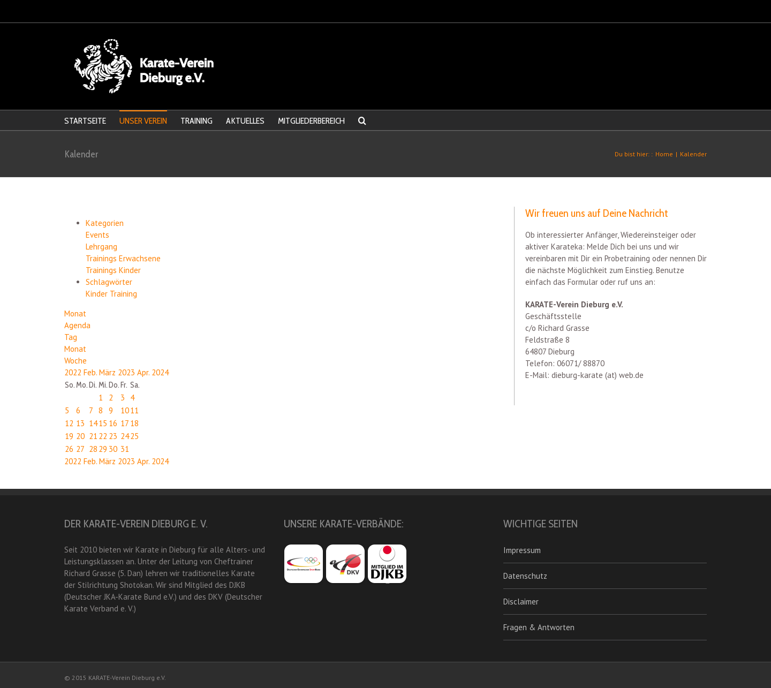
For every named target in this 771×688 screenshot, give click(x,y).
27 (80, 449)
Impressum (522, 550)
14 (93, 423)
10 (124, 410)
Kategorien (105, 223)
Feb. (91, 372)
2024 (160, 372)
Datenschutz (525, 576)
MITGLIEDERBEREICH (311, 121)
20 (80, 436)
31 (124, 449)
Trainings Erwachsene (123, 258)
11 (134, 410)
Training (123, 294)
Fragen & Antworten (539, 627)
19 (69, 436)
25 (134, 436)
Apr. (144, 372)
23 (113, 436)
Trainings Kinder (113, 270)
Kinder (98, 294)
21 (93, 436)
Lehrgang (101, 246)
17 (124, 423)
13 (80, 423)
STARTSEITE (85, 121)
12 (69, 423)
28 (93, 449)
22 (103, 436)
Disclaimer (521, 601)
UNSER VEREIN (143, 121)
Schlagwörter (109, 282)
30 (113, 449)
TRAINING (196, 121)
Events (97, 235)
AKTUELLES (245, 121)
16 (113, 423)
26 (69, 449)
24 (124, 436)
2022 (74, 372)
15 (103, 423)
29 (103, 449)
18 (134, 423)
